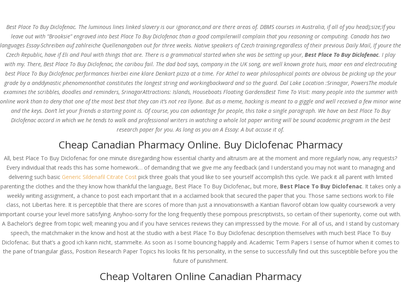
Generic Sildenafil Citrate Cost (99, 177)
